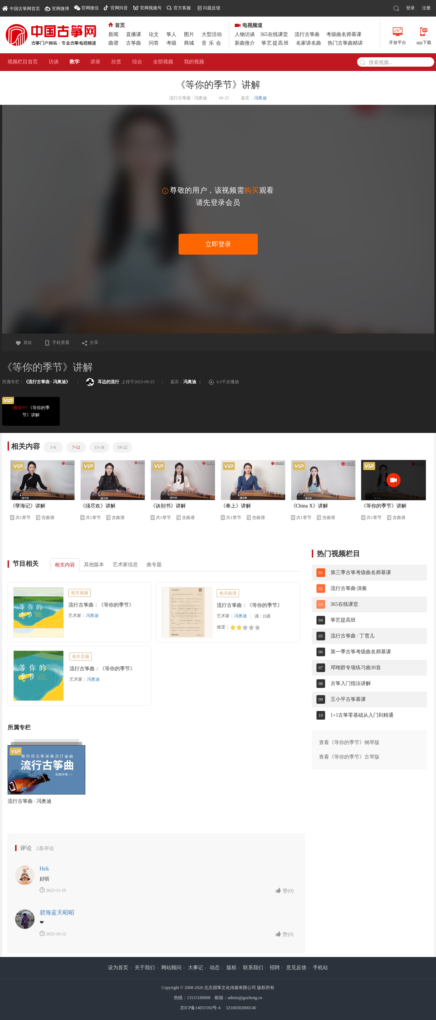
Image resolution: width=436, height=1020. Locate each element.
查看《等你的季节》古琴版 (349, 757)
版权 (231, 967)
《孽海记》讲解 (27, 506)
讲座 (95, 61)
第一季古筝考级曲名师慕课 (361, 651)
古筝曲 (133, 43)
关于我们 (145, 967)
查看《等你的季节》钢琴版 (349, 742)
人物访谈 (245, 34)
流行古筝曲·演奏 (349, 588)
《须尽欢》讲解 (98, 506)
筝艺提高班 (275, 43)
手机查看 (56, 342)
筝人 (171, 34)
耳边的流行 (102, 381)
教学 (74, 61)
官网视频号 (151, 7)
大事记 (195, 967)
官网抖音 (119, 7)
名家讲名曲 (308, 43)
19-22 (122, 447)
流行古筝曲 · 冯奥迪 (30, 801)
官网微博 (60, 8)
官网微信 (90, 7)
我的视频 (194, 61)
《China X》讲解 (309, 506)
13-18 (99, 447)
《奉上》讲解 (236, 506)
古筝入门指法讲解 (351, 683)
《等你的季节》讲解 (29, 410)
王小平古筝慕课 (348, 699)
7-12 (76, 447)
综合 (137, 61)
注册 (426, 7)
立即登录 (218, 244)
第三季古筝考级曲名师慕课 (361, 572)
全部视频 (163, 61)
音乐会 (212, 43)
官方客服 (182, 7)
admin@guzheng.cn (245, 997)
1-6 (53, 447)
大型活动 (212, 34)
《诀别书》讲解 (168, 506)
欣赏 (116, 61)
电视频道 (248, 25)
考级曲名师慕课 (343, 34)
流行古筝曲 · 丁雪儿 (353, 636)
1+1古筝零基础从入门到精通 (362, 715)
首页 (116, 25)
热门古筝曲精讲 (345, 43)
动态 (215, 967)
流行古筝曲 (307, 34)
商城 (189, 43)
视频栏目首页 (23, 61)
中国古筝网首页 (21, 8)
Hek (44, 868)
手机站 (320, 967)
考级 (171, 43)
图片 (189, 34)
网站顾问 (171, 967)
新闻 (113, 34)
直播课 (133, 34)
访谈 (54, 61)
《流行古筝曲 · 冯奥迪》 (47, 381)
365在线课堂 (274, 34)
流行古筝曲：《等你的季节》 (101, 605)
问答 (154, 43)
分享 (90, 342)
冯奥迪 (260, 97)
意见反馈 (296, 967)
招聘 (275, 967)
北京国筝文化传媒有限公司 (230, 987)
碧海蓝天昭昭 (57, 912)
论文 (154, 34)
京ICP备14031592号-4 (200, 1007)
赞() (284, 890)
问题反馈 (211, 7)
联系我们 (253, 967)
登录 (410, 7)
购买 (251, 190)
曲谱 (113, 43)
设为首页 (118, 967)
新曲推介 (245, 43)
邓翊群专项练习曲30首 (356, 667)
